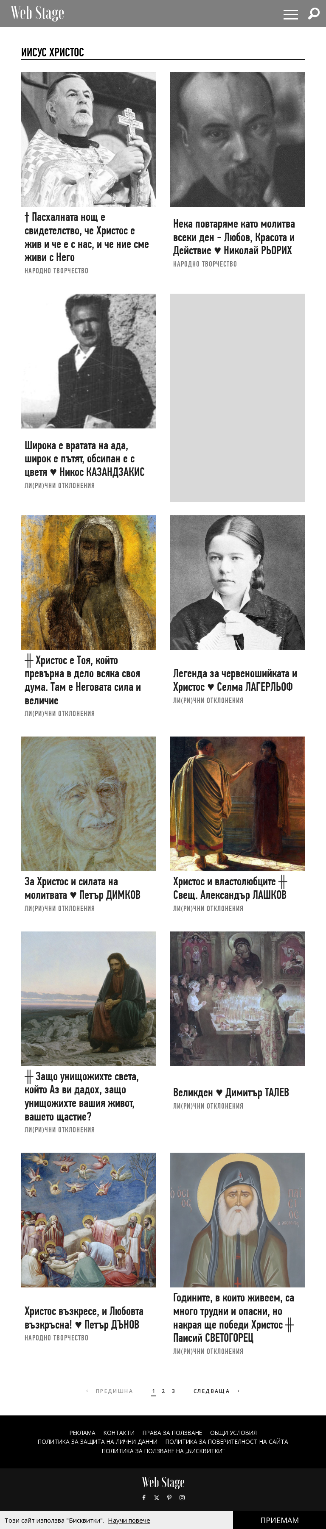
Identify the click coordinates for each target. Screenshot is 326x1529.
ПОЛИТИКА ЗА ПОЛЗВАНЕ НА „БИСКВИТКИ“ (163, 1451)
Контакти (117, 1433)
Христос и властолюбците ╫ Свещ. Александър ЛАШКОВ (230, 888)
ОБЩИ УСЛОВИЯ (236, 1433)
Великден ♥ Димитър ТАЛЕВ (231, 1092)
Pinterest (169, 1497)
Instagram (182, 1497)
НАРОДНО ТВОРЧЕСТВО (57, 270)
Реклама (79, 1433)
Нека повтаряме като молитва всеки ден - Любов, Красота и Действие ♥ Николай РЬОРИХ (234, 237)
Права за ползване (172, 1433)
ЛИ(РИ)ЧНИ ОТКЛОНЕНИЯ (60, 485)
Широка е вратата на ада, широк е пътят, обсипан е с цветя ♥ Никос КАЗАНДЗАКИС (85, 458)
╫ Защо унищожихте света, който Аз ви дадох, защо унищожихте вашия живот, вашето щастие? (82, 1096)
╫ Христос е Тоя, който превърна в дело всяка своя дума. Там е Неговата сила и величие (83, 680)
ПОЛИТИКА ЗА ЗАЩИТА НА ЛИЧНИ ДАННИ (95, 1441)
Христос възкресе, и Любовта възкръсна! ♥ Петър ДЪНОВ (84, 1318)
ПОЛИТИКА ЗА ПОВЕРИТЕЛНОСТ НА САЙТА (230, 1441)
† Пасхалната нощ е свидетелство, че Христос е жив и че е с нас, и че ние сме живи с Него (87, 237)
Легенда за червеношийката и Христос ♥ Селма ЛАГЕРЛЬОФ (235, 680)
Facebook (144, 1497)
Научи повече (129, 1520)
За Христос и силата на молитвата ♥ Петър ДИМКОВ (83, 888)
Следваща (218, 1391)
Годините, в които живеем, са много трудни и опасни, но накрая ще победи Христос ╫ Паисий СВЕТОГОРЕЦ (233, 1317)
